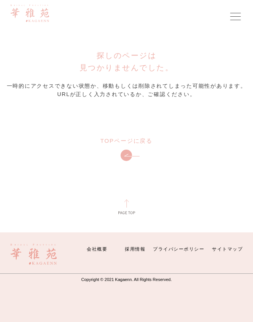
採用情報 (135, 249)
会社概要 (97, 249)
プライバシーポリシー (178, 249)
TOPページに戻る (126, 149)
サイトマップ (227, 249)
